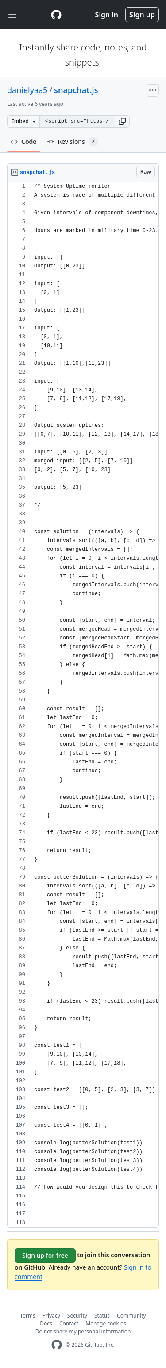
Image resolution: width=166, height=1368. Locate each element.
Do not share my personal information (83, 1331)
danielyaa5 (27, 90)
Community (131, 1315)
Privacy (51, 1315)
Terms (27, 1315)
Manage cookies (105, 1323)
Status (102, 1315)
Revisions (72, 141)
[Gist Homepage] (56, 14)
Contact (68, 1323)
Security (77, 1315)
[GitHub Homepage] (56, 1344)
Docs (46, 1323)
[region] (83, 705)
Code (24, 141)
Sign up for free (45, 1255)
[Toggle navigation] (12, 14)
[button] (122, 121)
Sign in (106, 14)
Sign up (142, 14)
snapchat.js (76, 90)
